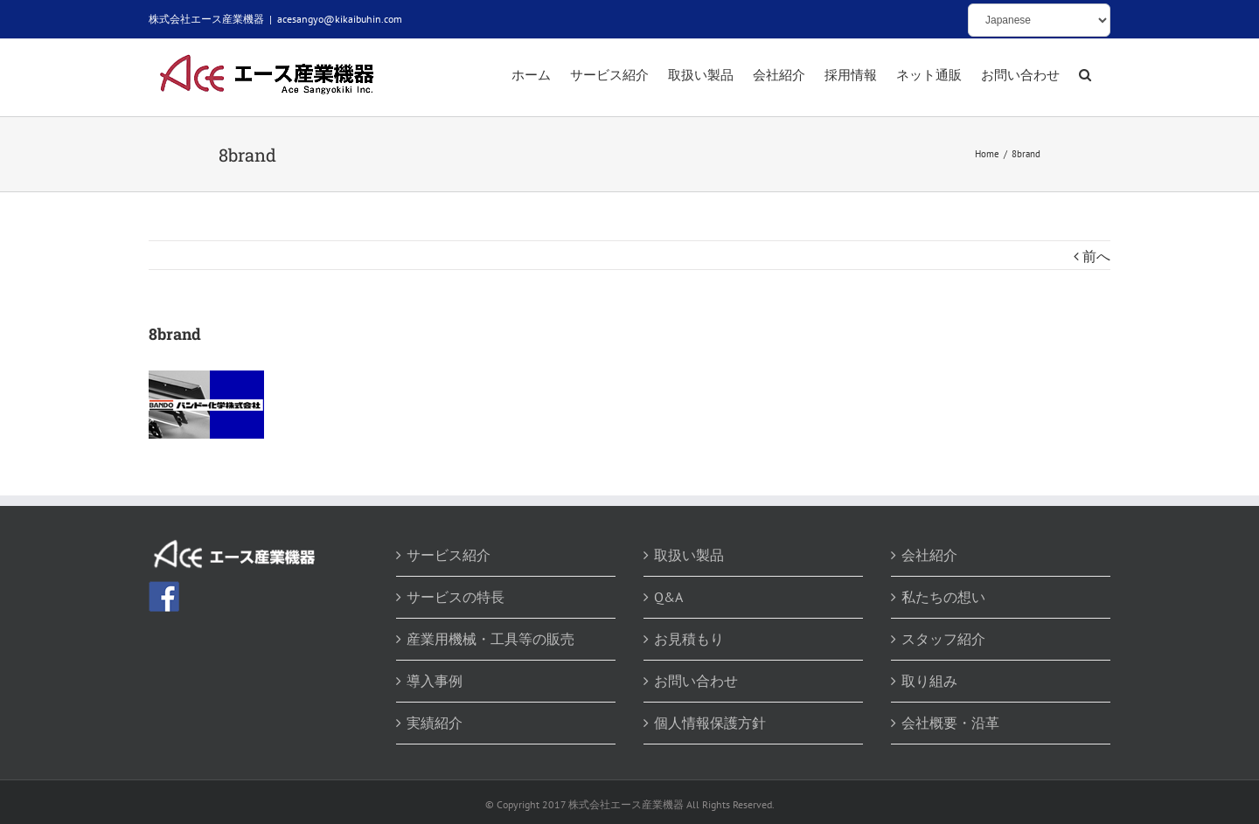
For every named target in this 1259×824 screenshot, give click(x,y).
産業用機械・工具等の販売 (490, 638)
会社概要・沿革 (950, 722)
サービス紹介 (448, 555)
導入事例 (435, 680)
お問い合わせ (696, 680)
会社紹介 (929, 555)
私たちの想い (943, 597)
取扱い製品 (689, 555)
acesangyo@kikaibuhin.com (339, 18)
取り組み (929, 680)
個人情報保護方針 (710, 722)
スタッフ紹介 (943, 638)
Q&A (668, 597)
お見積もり (689, 638)
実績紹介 (435, 722)
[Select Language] (1039, 20)
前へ (1096, 256)
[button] (1085, 76)
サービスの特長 (455, 597)
